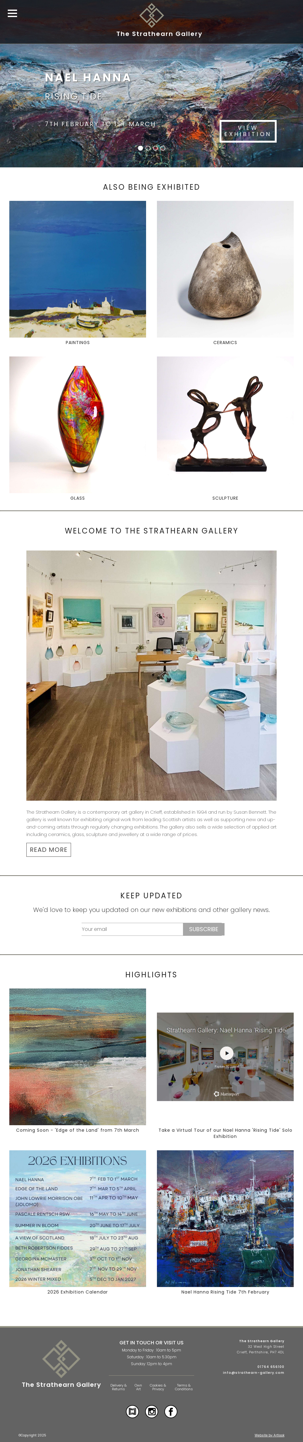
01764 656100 (270, 1366)
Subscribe (203, 929)
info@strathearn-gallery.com (253, 1372)
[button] (140, 148)
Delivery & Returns (118, 1387)
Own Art (138, 1387)
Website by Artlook (269, 1435)
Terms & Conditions (184, 1387)
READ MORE (49, 849)
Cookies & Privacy (158, 1387)
